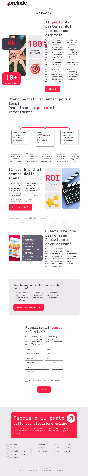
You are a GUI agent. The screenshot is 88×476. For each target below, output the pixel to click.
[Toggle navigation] (84, 3)
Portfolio (66, 448)
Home (37, 8)
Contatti (65, 451)
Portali (41, 448)
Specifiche (43, 451)
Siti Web (18, 448)
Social (17, 458)
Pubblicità (19, 451)
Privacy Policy (54, 380)
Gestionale (19, 454)
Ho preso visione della (45, 380)
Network (48, 8)
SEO (15, 444)
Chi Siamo (66, 444)
